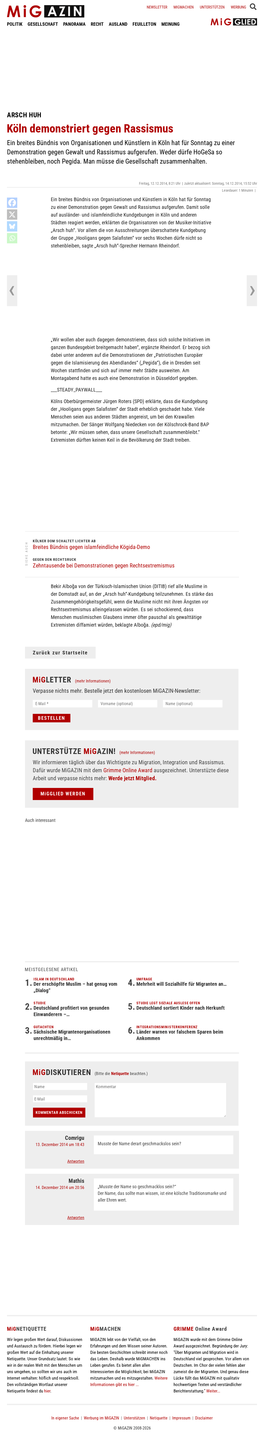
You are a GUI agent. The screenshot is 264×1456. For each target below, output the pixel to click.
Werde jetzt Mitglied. (132, 778)
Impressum (181, 1418)
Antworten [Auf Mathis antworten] (75, 1217)
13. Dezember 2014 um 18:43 (60, 1144)
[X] (12, 214)
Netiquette (120, 1073)
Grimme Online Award (127, 770)
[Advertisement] (132, 69)
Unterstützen (212, 7)
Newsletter (157, 7)
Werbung (238, 7)
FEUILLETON (144, 24)
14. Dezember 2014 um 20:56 (60, 1187)
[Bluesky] (12, 226)
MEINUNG (170, 24)
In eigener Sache (65, 1418)
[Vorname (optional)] (128, 703)
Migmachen (184, 7)
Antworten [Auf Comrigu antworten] (75, 1161)
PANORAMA (74, 24)
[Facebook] (12, 203)
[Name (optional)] (192, 703)
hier (47, 1390)
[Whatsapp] (12, 238)
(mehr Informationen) (93, 681)
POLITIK (14, 24)
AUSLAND (118, 24)
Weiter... (213, 1390)
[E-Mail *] (62, 703)
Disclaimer (204, 1418)
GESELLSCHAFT (43, 24)
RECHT (97, 24)
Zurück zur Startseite (60, 653)
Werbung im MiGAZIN (101, 1418)
